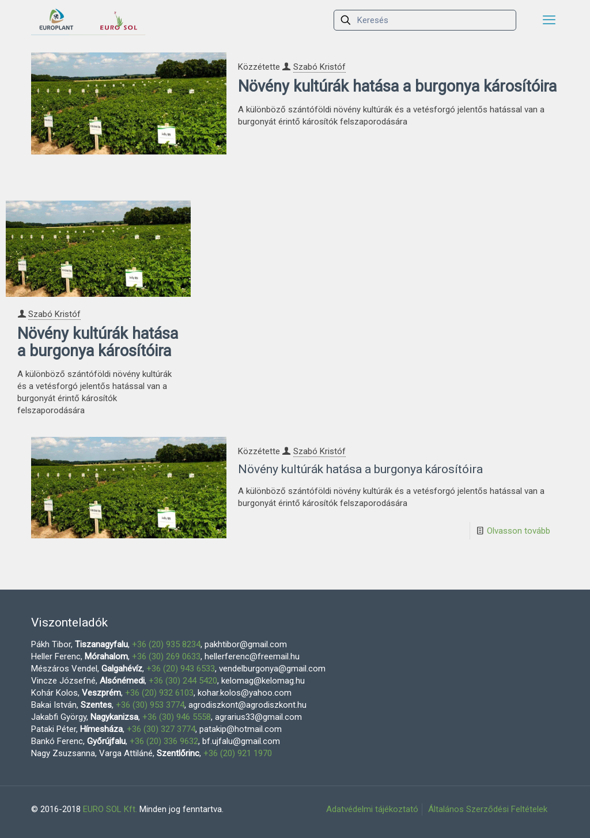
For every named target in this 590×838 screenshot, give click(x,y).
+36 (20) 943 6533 (180, 668)
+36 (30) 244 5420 (183, 680)
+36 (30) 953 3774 (150, 705)
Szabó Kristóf (319, 67)
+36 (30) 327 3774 (161, 729)
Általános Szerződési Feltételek (487, 809)
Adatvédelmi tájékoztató (372, 809)
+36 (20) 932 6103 (159, 693)
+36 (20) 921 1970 (237, 753)
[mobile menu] (549, 20)
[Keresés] (425, 20)
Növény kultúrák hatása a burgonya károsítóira (397, 86)
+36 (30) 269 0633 (166, 656)
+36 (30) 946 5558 (176, 717)
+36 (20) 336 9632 (164, 741)
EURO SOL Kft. (110, 809)
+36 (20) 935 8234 (166, 644)
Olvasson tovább (518, 531)
